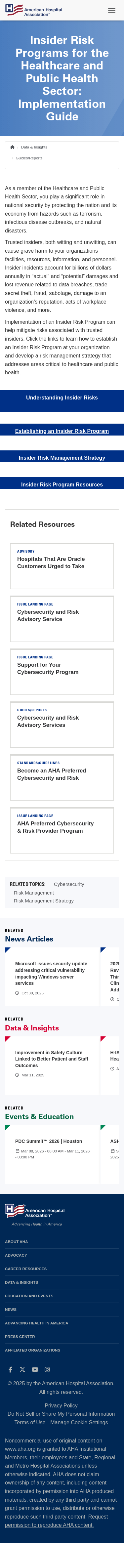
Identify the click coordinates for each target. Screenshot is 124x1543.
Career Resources (26, 1269)
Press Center (20, 1336)
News (11, 1309)
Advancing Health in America (36, 1323)
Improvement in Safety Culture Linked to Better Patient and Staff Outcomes (51, 1059)
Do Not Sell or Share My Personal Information (61, 1414)
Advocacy (16, 1255)
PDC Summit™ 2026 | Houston (48, 1141)
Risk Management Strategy (44, 900)
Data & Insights (34, 147)
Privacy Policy (61, 1405)
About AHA (16, 1241)
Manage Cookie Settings (79, 1422)
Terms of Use (29, 1422)
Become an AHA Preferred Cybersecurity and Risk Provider (51, 778)
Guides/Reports (29, 158)
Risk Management (34, 893)
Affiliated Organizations (32, 1350)
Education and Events (29, 1296)
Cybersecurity (69, 884)
